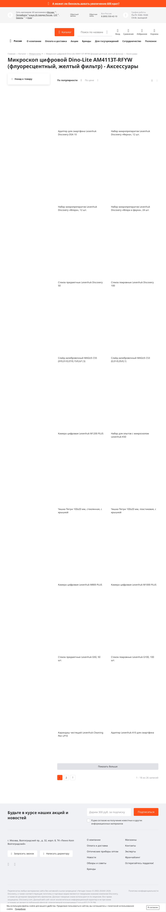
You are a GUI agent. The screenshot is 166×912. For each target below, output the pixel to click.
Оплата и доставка (56, 41)
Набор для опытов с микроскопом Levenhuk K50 (130, 435)
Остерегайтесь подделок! (139, 863)
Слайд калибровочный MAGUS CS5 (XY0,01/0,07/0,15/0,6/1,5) (77, 359)
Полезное (150, 41)
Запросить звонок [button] (23, 853)
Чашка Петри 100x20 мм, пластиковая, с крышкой (133, 510)
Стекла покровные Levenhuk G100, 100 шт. (132, 658)
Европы (19, 17)
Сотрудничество (131, 41)
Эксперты (130, 851)
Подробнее (20, 909)
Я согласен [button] (153, 907)
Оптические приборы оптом (102, 851)
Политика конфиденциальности (143, 890)
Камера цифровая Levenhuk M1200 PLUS (80, 433)
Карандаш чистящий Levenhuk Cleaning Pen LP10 (80, 734)
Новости (91, 857)
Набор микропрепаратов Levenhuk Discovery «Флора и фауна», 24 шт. (130, 208)
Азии (29, 17)
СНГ (55, 15)
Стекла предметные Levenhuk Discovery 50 (80, 284)
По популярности (67, 80)
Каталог (22, 53)
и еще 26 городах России (41, 15)
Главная (11, 53)
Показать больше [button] (108, 766)
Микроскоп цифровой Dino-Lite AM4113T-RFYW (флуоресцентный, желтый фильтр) (84, 53)
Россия (18, 40)
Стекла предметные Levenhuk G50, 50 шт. (79, 658)
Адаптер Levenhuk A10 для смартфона (132, 732)
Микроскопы (35, 53)
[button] (72, 15)
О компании (34, 41)
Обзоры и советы (96, 863)
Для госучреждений (107, 41)
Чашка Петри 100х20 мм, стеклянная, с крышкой (80, 510)
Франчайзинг (132, 857)
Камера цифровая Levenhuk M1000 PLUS (133, 584)
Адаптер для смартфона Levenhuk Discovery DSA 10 (77, 133)
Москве (51, 12)
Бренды (86, 41)
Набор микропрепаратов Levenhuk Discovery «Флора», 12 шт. (77, 208)
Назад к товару (23, 78)
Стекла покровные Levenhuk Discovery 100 (132, 284)
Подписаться (146, 812)
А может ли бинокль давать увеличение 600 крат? (85, 3)
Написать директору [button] (57, 853)
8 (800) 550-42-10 (109, 16)
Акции (74, 41)
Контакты (130, 845)
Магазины (131, 839)
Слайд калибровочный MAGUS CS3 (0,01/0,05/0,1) (130, 359)
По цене (89, 80)
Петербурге (22, 15)
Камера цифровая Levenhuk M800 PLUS (80, 584)
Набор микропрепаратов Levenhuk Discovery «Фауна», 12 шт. (130, 133)
